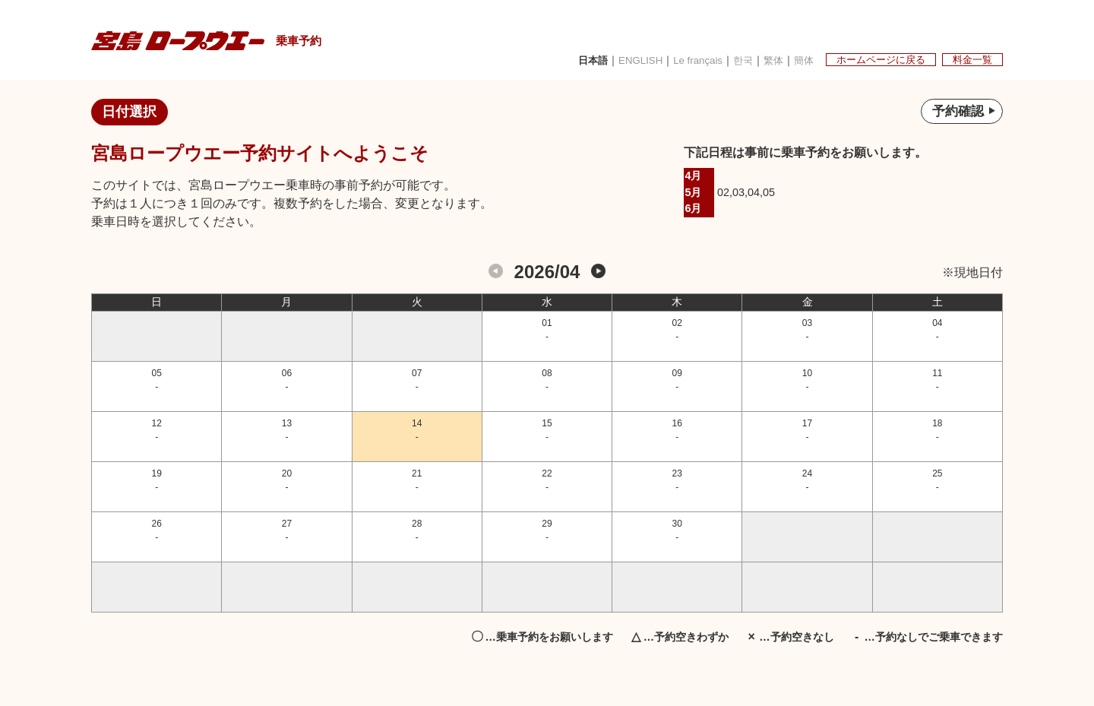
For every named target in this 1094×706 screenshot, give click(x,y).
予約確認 (961, 112)
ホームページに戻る (873, 58)
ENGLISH (619, 59)
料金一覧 (970, 58)
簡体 (790, 59)
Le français (679, 59)
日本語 (569, 59)
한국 (726, 59)
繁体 (758, 59)
